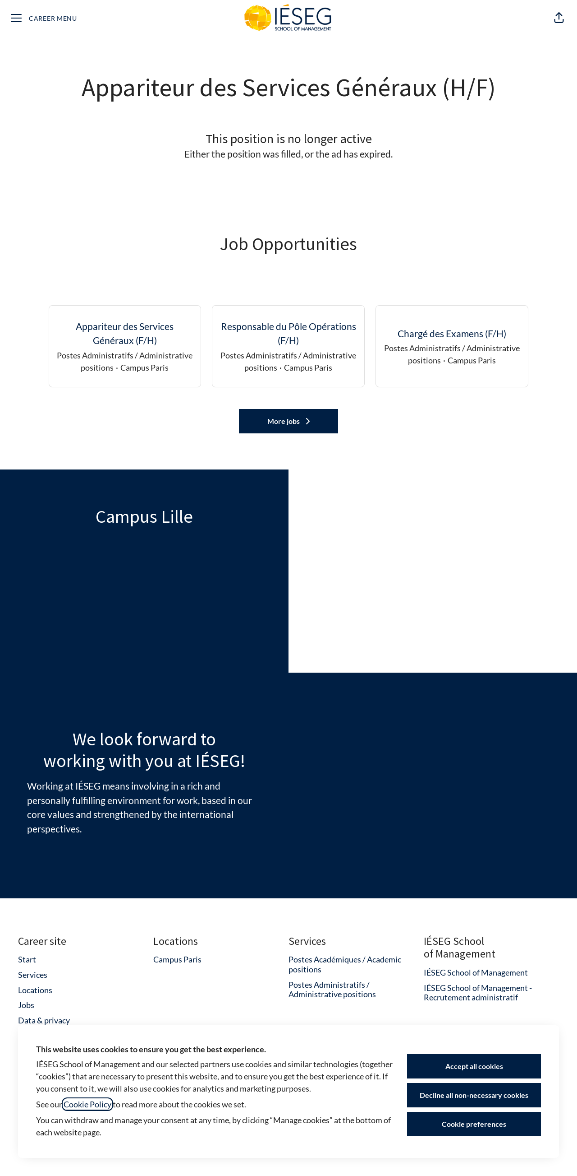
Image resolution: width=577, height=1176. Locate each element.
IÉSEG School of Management (476, 972)
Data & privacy (44, 1020)
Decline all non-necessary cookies (474, 1095)
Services (32, 975)
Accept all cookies (474, 1066)
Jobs (26, 1005)
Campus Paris (177, 959)
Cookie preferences (474, 1124)
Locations (35, 990)
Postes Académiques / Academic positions (344, 964)
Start (27, 959)
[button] (559, 18)
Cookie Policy (87, 1104)
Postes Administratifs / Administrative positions (332, 989)
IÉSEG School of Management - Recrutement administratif (478, 993)
